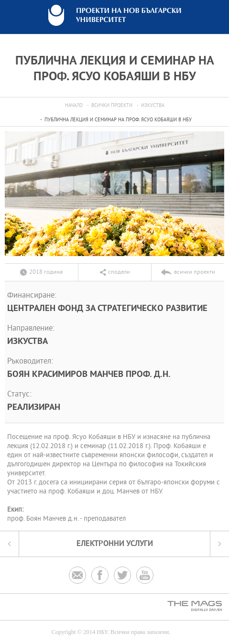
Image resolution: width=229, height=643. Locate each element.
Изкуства (152, 106)
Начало (74, 106)
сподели (119, 272)
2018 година (46, 272)
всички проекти (111, 106)
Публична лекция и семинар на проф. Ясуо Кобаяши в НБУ (118, 120)
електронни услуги (114, 544)
